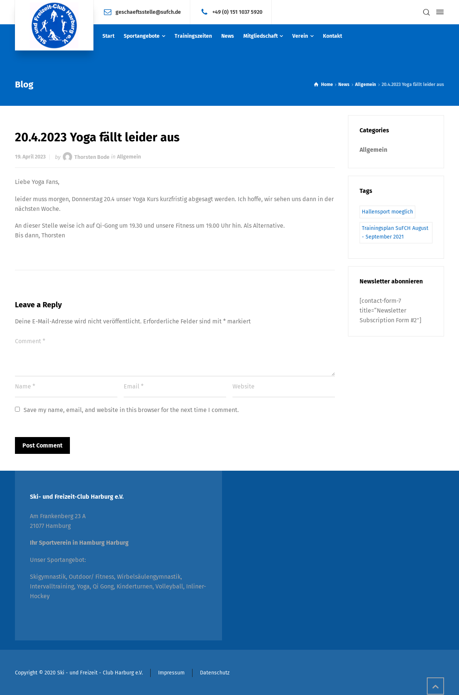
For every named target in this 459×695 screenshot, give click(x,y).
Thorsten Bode (92, 157)
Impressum (171, 673)
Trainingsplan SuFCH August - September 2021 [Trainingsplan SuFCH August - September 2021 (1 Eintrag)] (395, 232)
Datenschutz (215, 673)
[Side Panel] (438, 12)
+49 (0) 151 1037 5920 (237, 12)
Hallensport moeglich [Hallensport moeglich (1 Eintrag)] (387, 212)
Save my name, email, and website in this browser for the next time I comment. (131, 409)
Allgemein (129, 157)
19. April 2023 (30, 157)
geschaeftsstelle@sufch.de (148, 12)
